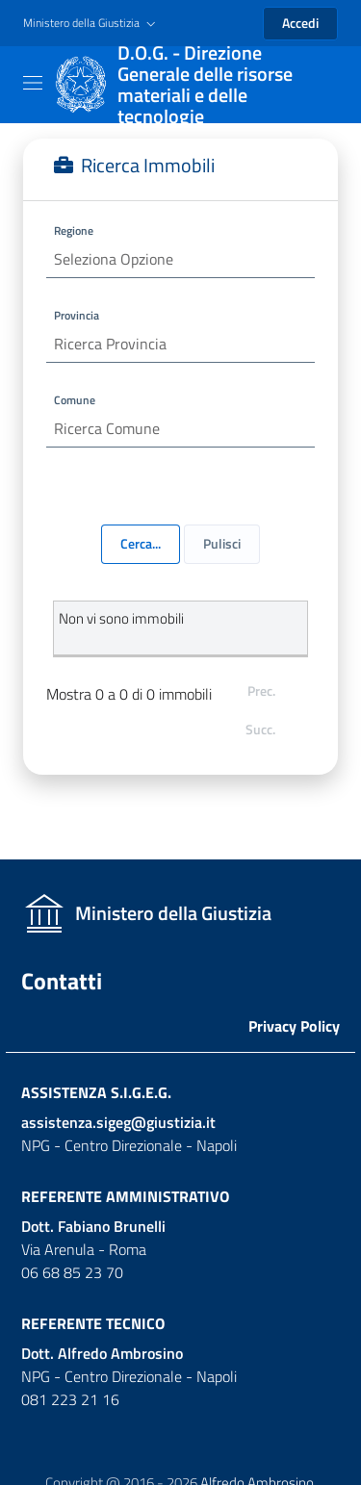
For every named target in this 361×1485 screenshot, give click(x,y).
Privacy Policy (294, 1025)
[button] (91, 23)
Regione (73, 230)
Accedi (300, 23)
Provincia (76, 315)
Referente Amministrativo (125, 1196)
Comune (74, 400)
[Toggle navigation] (32, 82)
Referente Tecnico (93, 1323)
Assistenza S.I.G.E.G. (96, 1092)
